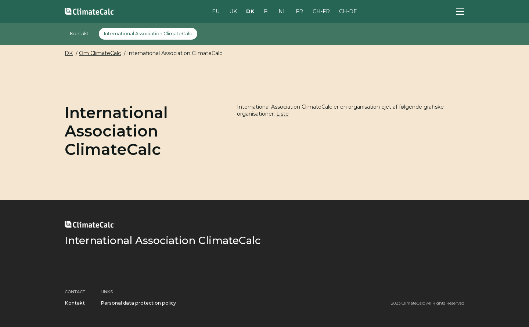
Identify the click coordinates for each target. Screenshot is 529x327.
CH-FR (321, 11)
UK (233, 11)
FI (266, 11)
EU (216, 11)
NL (282, 11)
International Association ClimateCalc (148, 33)
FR (299, 11)
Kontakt (79, 33)
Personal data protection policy (138, 303)
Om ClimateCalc (100, 53)
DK (250, 11)
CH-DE (348, 11)
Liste (282, 113)
